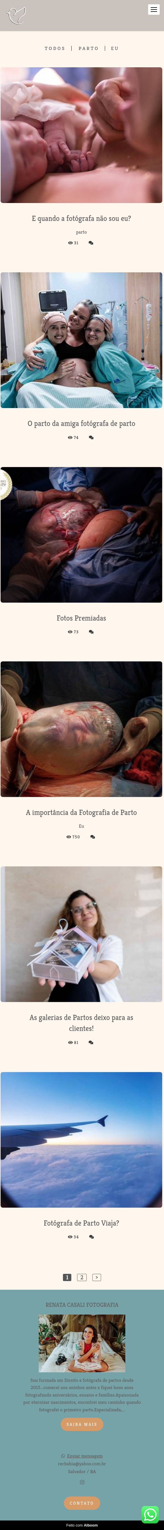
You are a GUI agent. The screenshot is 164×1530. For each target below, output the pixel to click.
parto (89, 48)
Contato (82, 1503)
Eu (115, 48)
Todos (55, 48)
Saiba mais (82, 1424)
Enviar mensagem (85, 1455)
